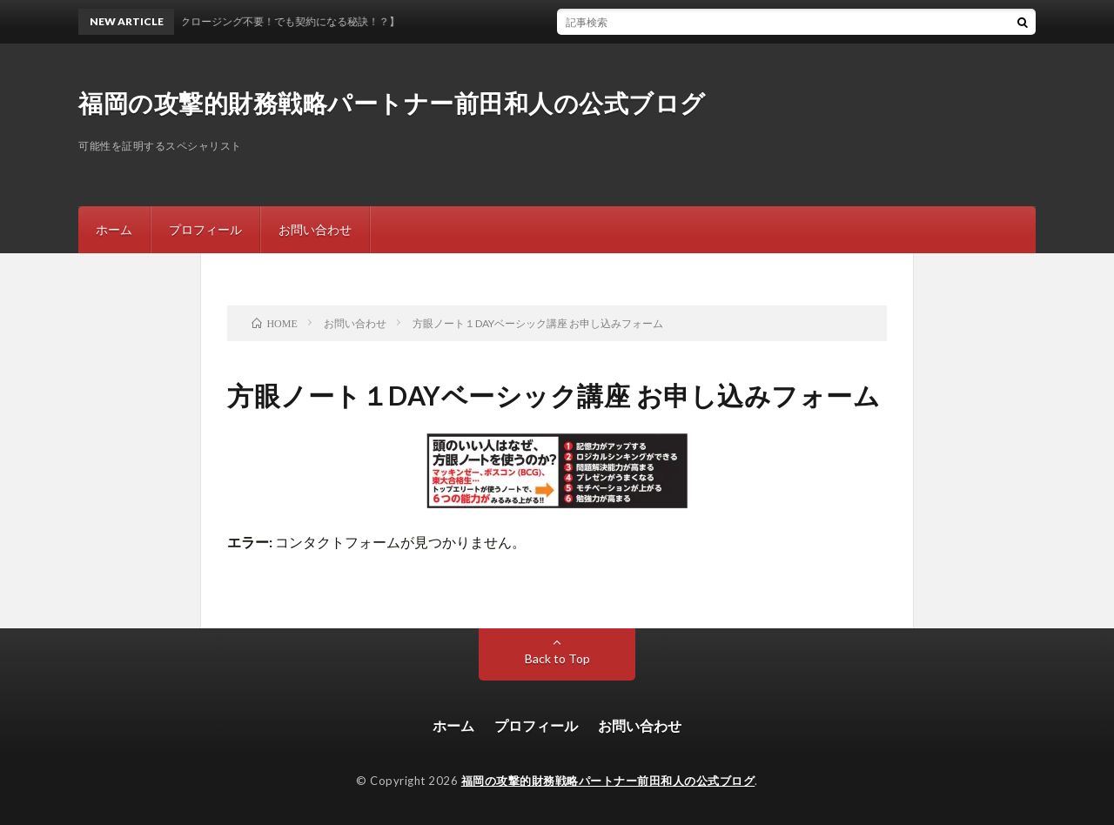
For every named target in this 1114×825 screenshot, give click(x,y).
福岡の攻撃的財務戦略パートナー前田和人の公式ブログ (392, 102)
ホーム (114, 229)
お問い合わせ (315, 229)
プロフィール (205, 229)
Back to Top (557, 658)
